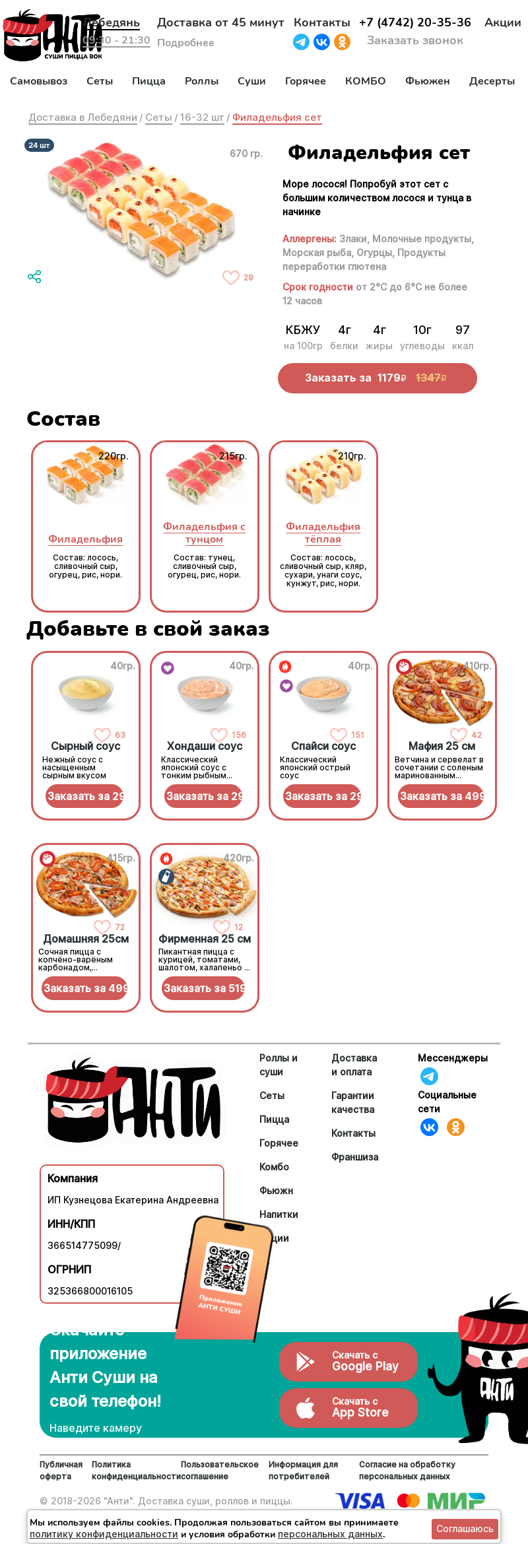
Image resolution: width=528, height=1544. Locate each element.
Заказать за (86, 796)
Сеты (99, 81)
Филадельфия (85, 539)
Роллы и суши (278, 1064)
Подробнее (185, 43)
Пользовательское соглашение (220, 1470)
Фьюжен (427, 81)
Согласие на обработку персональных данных (407, 1470)
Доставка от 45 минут (220, 22)
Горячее (305, 81)
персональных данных (330, 1533)
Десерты (492, 81)
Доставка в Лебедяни (82, 117)
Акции (502, 22)
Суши (252, 81)
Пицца (149, 81)
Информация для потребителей (303, 1470)
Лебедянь (111, 22)
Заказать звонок (415, 40)
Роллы (201, 81)
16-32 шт (202, 117)
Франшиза (354, 1156)
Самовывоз (38, 81)
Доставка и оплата (354, 1064)
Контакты (322, 22)
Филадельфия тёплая (323, 533)
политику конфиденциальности (104, 1533)
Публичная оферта (61, 1470)
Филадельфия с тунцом (204, 533)
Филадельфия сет (277, 117)
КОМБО (365, 81)
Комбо (274, 1166)
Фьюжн (276, 1190)
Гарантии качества (352, 1102)
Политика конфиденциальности (136, 1470)
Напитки (278, 1214)
